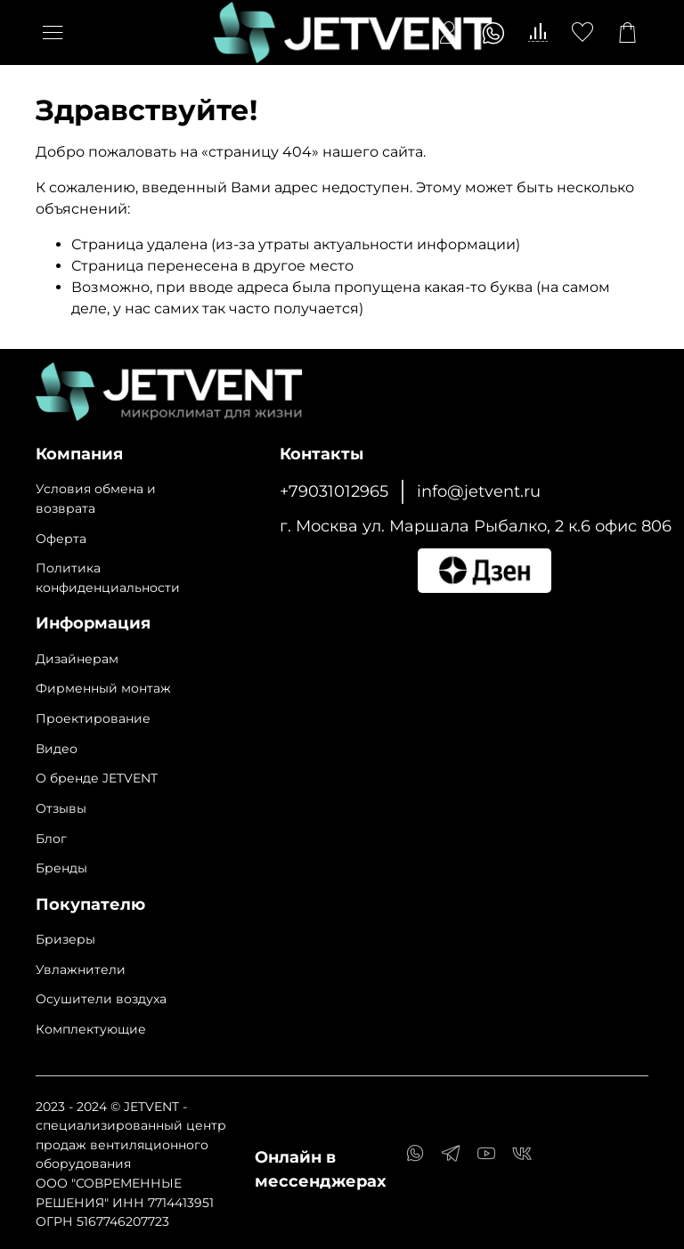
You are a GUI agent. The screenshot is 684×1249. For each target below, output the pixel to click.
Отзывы (61, 808)
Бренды (61, 868)
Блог (51, 839)
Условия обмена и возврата (96, 498)
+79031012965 (334, 491)
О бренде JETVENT (97, 778)
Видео (56, 749)
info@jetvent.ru (479, 491)
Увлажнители (81, 969)
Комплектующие (91, 1029)
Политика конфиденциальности (108, 578)
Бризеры (65, 939)
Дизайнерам (77, 659)
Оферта (61, 539)
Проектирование (93, 718)
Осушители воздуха (101, 999)
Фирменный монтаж (103, 688)
